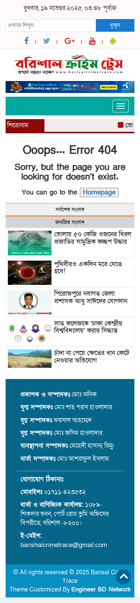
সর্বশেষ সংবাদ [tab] (70, 209)
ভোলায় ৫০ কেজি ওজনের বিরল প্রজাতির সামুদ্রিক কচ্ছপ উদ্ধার (92, 238)
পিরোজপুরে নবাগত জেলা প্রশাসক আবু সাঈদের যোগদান (90, 297)
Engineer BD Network (101, 589)
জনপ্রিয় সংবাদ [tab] (70, 222)
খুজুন (115, 25)
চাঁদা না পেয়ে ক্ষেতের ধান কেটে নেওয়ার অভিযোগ (91, 357)
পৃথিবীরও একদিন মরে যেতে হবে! (88, 268)
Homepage (99, 192)
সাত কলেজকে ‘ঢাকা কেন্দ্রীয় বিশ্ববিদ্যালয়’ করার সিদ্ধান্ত (88, 327)
